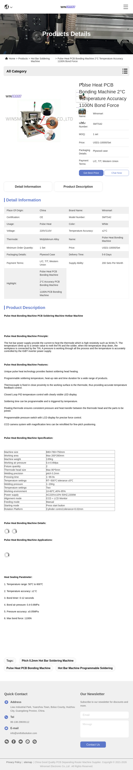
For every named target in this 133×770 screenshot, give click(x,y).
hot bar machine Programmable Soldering (85, 668)
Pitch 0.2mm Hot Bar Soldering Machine (47, 660)
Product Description (78, 186)
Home (12, 58)
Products (23, 58)
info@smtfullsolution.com (23, 733)
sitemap (28, 762)
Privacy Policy (13, 762)
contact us (93, 744)
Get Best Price (91, 173)
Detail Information (28, 186)
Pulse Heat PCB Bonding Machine (28, 668)
